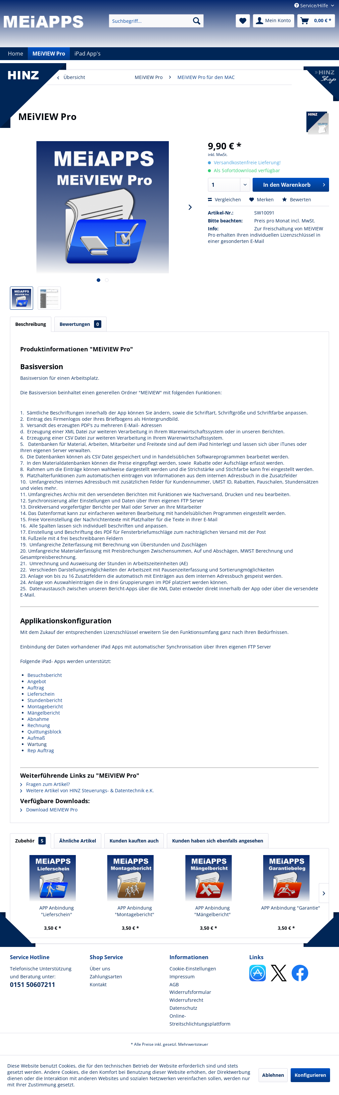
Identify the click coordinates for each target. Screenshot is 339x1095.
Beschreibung (30, 324)
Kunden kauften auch (134, 841)
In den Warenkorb (294, 183)
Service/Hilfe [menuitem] (311, 5)
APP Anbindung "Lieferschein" (56, 911)
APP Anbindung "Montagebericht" (134, 911)
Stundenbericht (44, 700)
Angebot (36, 681)
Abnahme (38, 719)
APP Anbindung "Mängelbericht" (212, 911)
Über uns (100, 968)
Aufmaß (36, 738)
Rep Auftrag (40, 750)
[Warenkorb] (316, 20)
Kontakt (98, 984)
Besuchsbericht (44, 675)
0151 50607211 (32, 984)
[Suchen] (197, 20)
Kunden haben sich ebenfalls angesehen (217, 841)
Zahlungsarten (106, 976)
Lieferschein (41, 694)
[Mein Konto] (273, 20)
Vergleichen (224, 199)
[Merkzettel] (243, 20)
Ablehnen (273, 1075)
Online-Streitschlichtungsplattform (200, 1020)
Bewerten (296, 199)
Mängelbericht (43, 713)
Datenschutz (183, 1008)
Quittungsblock (44, 731)
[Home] (15, 53)
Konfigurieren (310, 1075)
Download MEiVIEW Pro (48, 809)
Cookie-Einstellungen (193, 968)
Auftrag (35, 687)
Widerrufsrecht (186, 1000)
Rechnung (38, 725)
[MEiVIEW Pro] (49, 53)
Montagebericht (45, 706)
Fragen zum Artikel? (45, 784)
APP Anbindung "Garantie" (290, 908)
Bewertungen (80, 324)
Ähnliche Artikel (77, 841)
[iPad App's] (87, 53)
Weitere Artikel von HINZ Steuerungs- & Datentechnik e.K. (87, 790)
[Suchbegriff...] (156, 20)
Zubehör (30, 841)
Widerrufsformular (190, 992)
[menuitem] (156, 20)
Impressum (182, 976)
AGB (174, 984)
